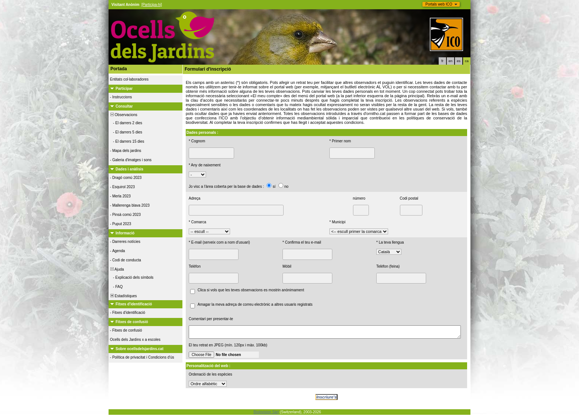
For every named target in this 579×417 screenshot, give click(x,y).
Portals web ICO (438, 4)
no (286, 186)
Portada (118, 68)
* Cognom (197, 141)
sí (274, 186)
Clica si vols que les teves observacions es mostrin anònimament (251, 290)
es (458, 61)
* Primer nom (340, 141)
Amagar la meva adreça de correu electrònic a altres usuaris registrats (255, 304)
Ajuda (116, 269)
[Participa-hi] (151, 5)
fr (442, 61)
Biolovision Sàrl (266, 414)
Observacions (123, 115)
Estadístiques (123, 296)
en (450, 61)
